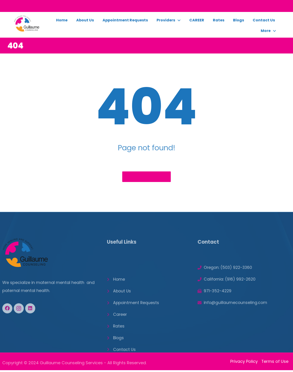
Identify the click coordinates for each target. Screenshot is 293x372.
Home (62, 22)
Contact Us (264, 22)
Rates (218, 22)
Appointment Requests (125, 22)
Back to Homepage (146, 177)
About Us (85, 22)
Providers (169, 22)
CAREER (196, 22)
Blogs (238, 22)
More (268, 32)
